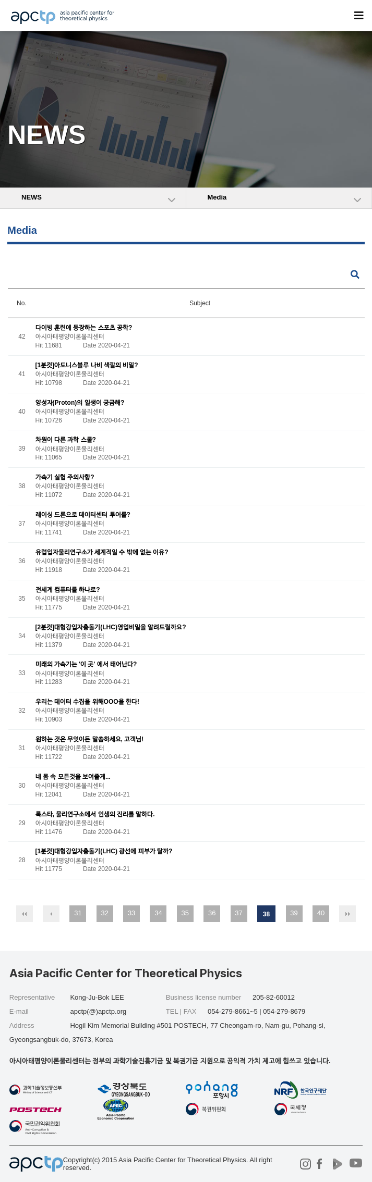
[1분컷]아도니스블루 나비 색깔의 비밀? (86, 365)
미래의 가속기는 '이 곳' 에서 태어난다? (86, 664)
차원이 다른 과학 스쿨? (65, 440)
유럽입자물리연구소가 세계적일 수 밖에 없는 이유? (102, 552)
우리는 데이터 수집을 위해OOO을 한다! (87, 702)
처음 (24, 913)
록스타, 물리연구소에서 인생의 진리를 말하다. (95, 814)
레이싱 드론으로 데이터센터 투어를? (82, 514)
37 (238, 913)
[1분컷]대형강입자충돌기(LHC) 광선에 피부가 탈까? (104, 851)
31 (77, 913)
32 (105, 913)
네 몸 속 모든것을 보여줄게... (73, 776)
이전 (51, 913)
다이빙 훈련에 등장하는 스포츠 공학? (84, 327)
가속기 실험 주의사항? (64, 477)
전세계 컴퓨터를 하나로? (67, 589)
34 (158, 913)
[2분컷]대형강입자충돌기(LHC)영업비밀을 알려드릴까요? (110, 627)
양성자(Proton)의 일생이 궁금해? (80, 402)
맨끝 (347, 913)
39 (293, 913)
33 (131, 913)
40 (321, 913)
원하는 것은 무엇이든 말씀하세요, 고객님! (89, 739)
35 (185, 913)
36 (211, 913)
